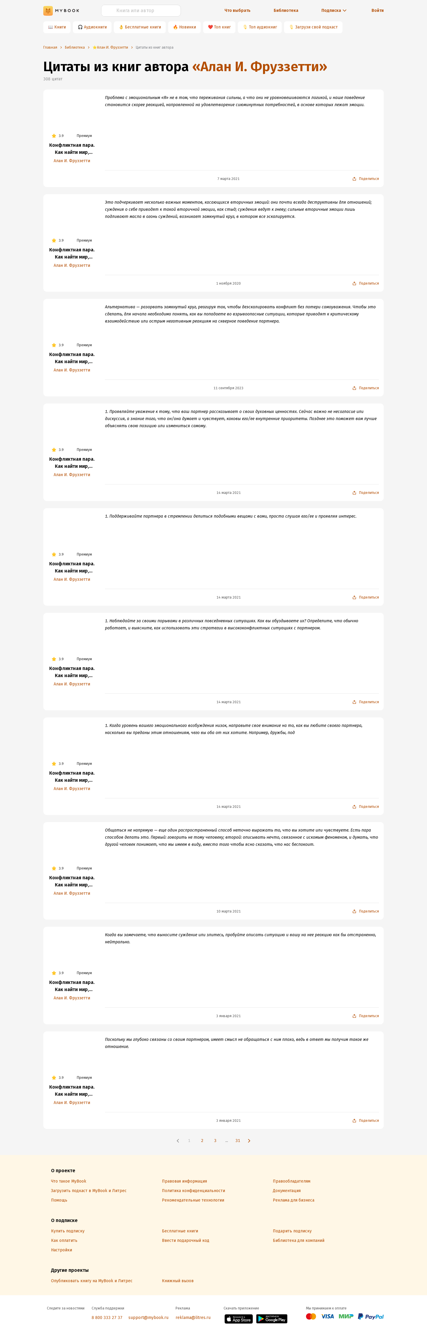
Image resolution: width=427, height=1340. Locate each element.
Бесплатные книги (143, 27)
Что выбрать (237, 10)
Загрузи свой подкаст (316, 27)
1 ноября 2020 (228, 283)
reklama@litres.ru (193, 1317)
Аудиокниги (95, 27)
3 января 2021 (228, 1016)
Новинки (187, 27)
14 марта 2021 (228, 493)
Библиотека (286, 10)
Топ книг (222, 27)
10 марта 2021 (228, 911)
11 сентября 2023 (228, 388)
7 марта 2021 (228, 179)
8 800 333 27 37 (107, 1317)
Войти (378, 10)
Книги (60, 27)
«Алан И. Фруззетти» (259, 66)
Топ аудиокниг (263, 27)
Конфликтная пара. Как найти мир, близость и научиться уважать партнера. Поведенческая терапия (71, 149)
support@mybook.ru (148, 1317)
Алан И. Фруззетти (72, 160)
